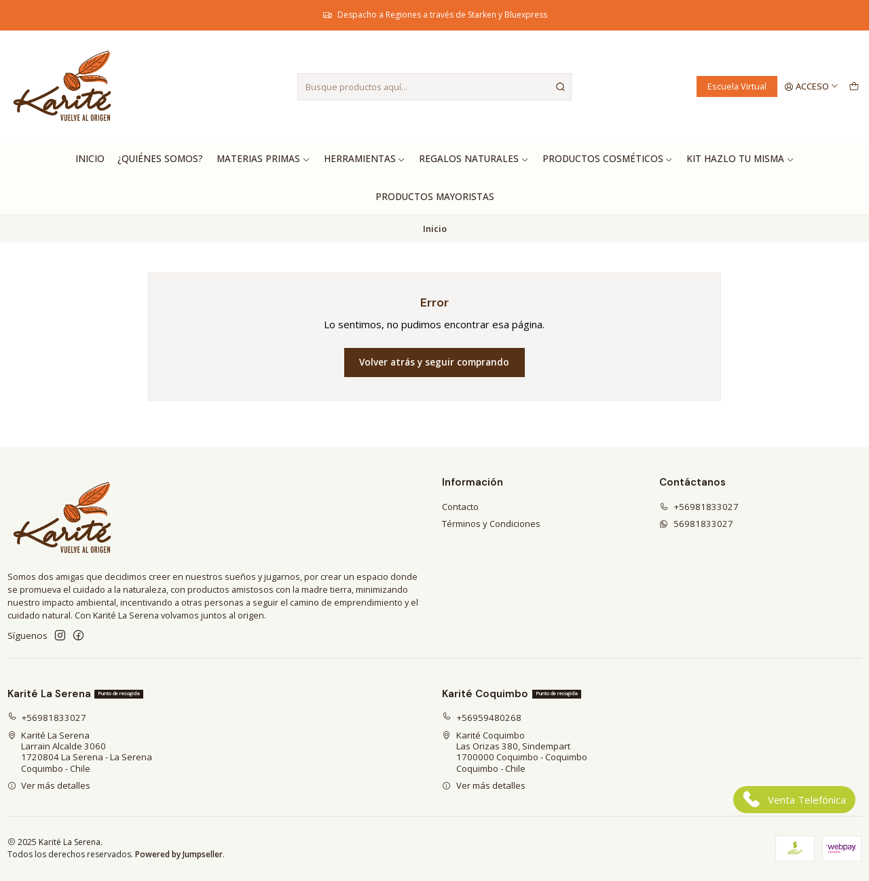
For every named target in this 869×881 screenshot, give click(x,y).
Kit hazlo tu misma (740, 159)
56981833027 (696, 523)
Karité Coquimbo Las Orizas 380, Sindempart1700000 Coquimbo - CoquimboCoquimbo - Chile (514, 752)
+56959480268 (481, 717)
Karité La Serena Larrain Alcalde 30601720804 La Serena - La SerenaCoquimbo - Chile (80, 752)
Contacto (460, 507)
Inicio (90, 159)
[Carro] (854, 86)
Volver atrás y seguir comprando (434, 362)
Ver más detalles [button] (49, 785)
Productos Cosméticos (607, 159)
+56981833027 (699, 507)
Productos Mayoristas (434, 197)
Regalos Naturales (474, 159)
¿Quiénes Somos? (160, 159)
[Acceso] (812, 86)
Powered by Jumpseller (179, 854)
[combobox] (434, 86)
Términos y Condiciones (491, 523)
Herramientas (365, 159)
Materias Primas (263, 159)
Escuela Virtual (736, 86)
